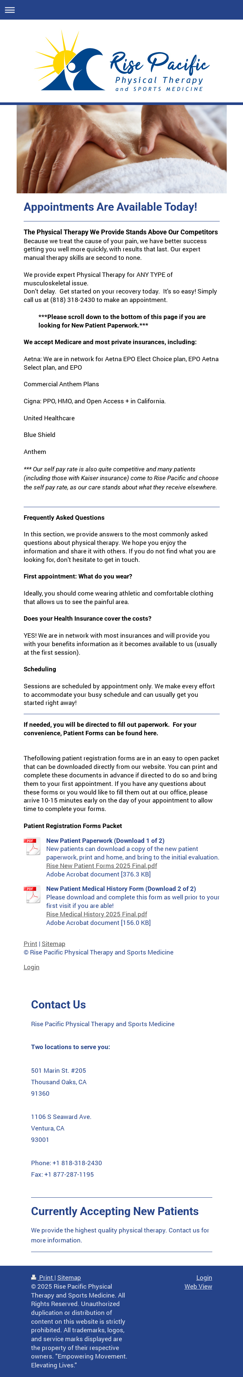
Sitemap (53, 943)
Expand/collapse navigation (121, 10)
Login (32, 967)
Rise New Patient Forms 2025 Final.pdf (101, 865)
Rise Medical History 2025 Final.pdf (96, 914)
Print (30, 943)
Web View (198, 1286)
